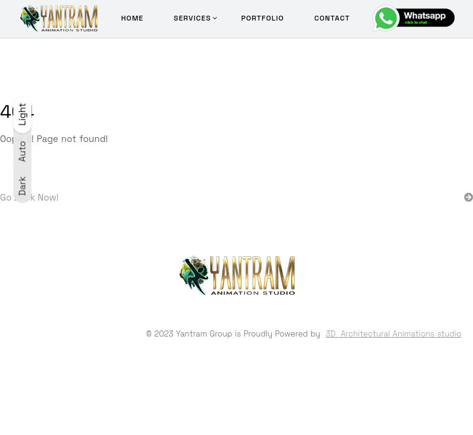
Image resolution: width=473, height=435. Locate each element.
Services (192, 18)
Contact (332, 18)
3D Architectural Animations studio (394, 334)
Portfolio (262, 18)
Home (132, 18)
